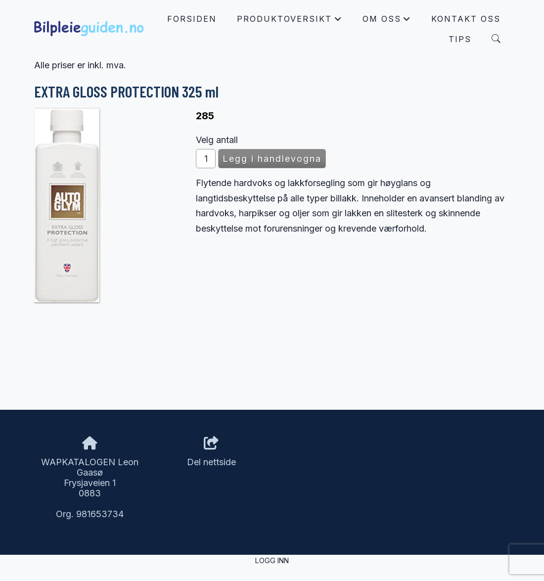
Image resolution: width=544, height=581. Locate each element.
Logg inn (272, 560)
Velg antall (217, 140)
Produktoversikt (289, 21)
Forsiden (192, 19)
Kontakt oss (465, 19)
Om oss (387, 21)
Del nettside (211, 451)
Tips (460, 39)
